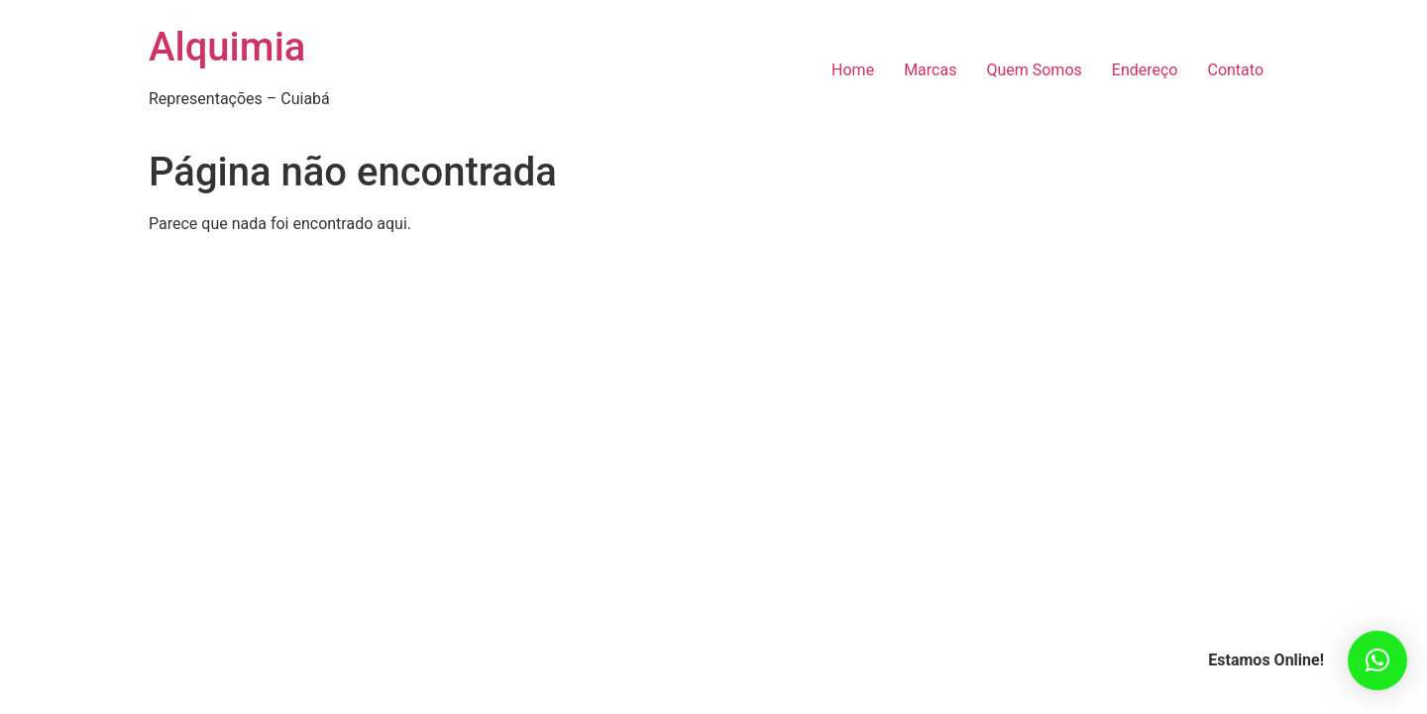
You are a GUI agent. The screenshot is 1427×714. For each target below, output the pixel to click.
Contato (1235, 69)
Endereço (1145, 69)
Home (852, 69)
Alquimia (227, 47)
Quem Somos (1033, 69)
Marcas (930, 69)
